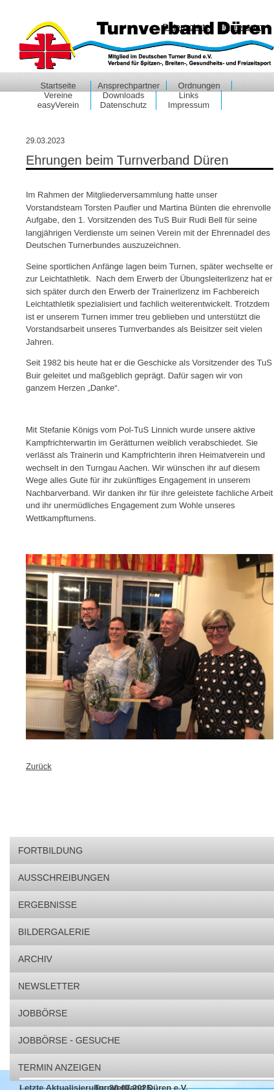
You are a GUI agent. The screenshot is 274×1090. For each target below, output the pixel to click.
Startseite (58, 85)
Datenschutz (123, 105)
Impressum (188, 105)
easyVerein (58, 105)
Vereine (58, 95)
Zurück (39, 766)
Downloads (123, 95)
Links (188, 95)
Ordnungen (199, 85)
